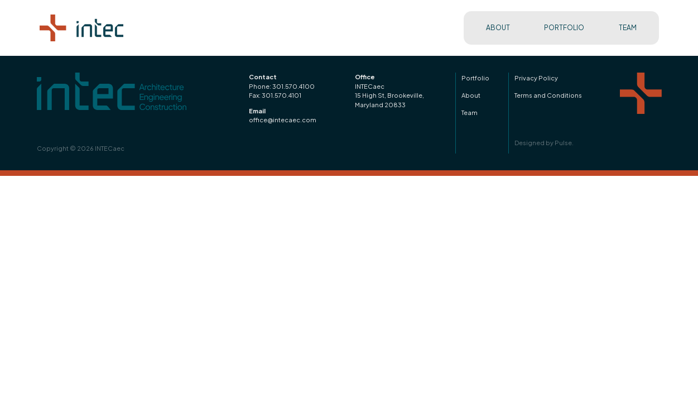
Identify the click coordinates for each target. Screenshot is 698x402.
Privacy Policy (536, 78)
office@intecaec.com (282, 119)
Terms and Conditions (548, 95)
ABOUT (498, 27)
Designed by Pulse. (544, 142)
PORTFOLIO (564, 27)
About (470, 95)
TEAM (628, 27)
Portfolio (475, 78)
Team (469, 112)
